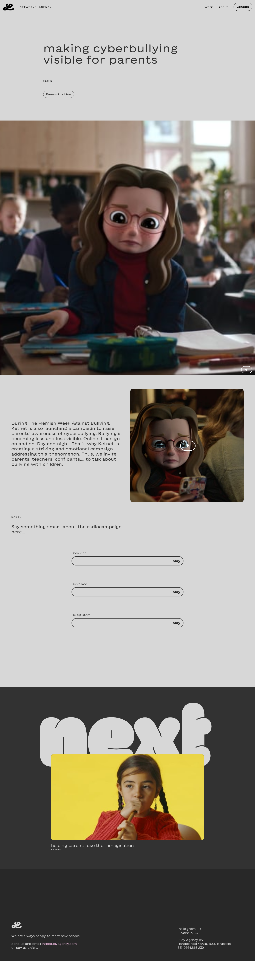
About (223, 7)
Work (209, 7)
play (176, 561)
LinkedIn (187, 933)
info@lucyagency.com (59, 943)
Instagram (189, 928)
